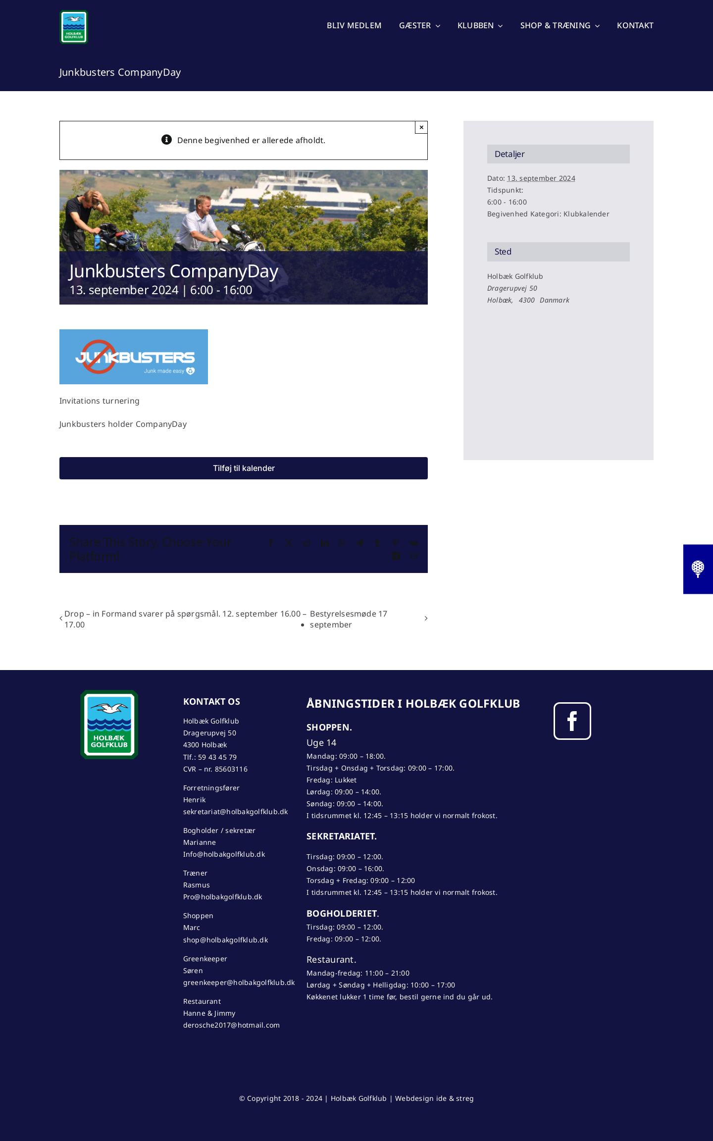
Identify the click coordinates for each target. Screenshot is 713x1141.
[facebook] (572, 721)
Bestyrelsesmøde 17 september (348, 619)
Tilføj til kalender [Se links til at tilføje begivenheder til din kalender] (244, 468)
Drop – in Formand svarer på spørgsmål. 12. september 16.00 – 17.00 (185, 619)
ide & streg (455, 1098)
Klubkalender (586, 213)
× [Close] (421, 127)
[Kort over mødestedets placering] (558, 358)
